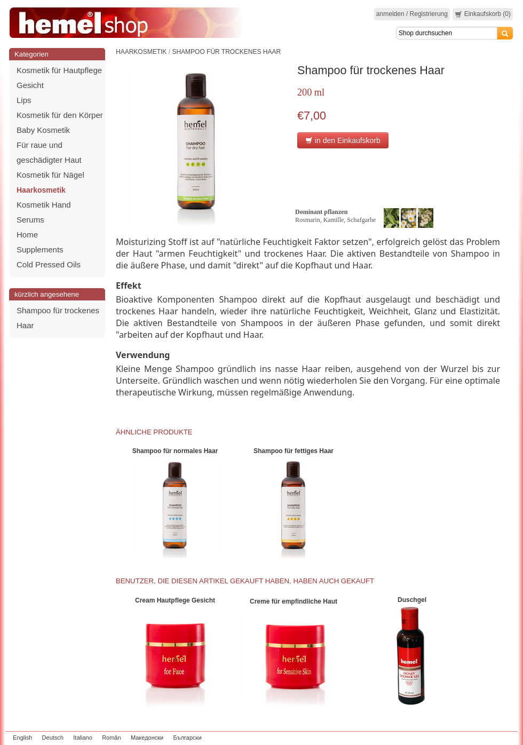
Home (27, 234)
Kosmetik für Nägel (50, 174)
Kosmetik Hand (44, 204)
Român (111, 737)
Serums (30, 219)
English (22, 737)
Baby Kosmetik (43, 129)
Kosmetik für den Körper (60, 115)
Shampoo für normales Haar (175, 451)
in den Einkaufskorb (343, 140)
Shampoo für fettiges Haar (293, 451)
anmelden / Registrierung (412, 14)
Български (187, 737)
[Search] (446, 33)
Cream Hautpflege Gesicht (175, 600)
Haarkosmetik (41, 190)
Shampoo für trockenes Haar (226, 52)
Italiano (82, 737)
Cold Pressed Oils (49, 264)
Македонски (147, 737)
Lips (24, 100)
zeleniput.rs (500, 737)
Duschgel (412, 600)
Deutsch (53, 737)
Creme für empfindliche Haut (293, 601)
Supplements (40, 249)
